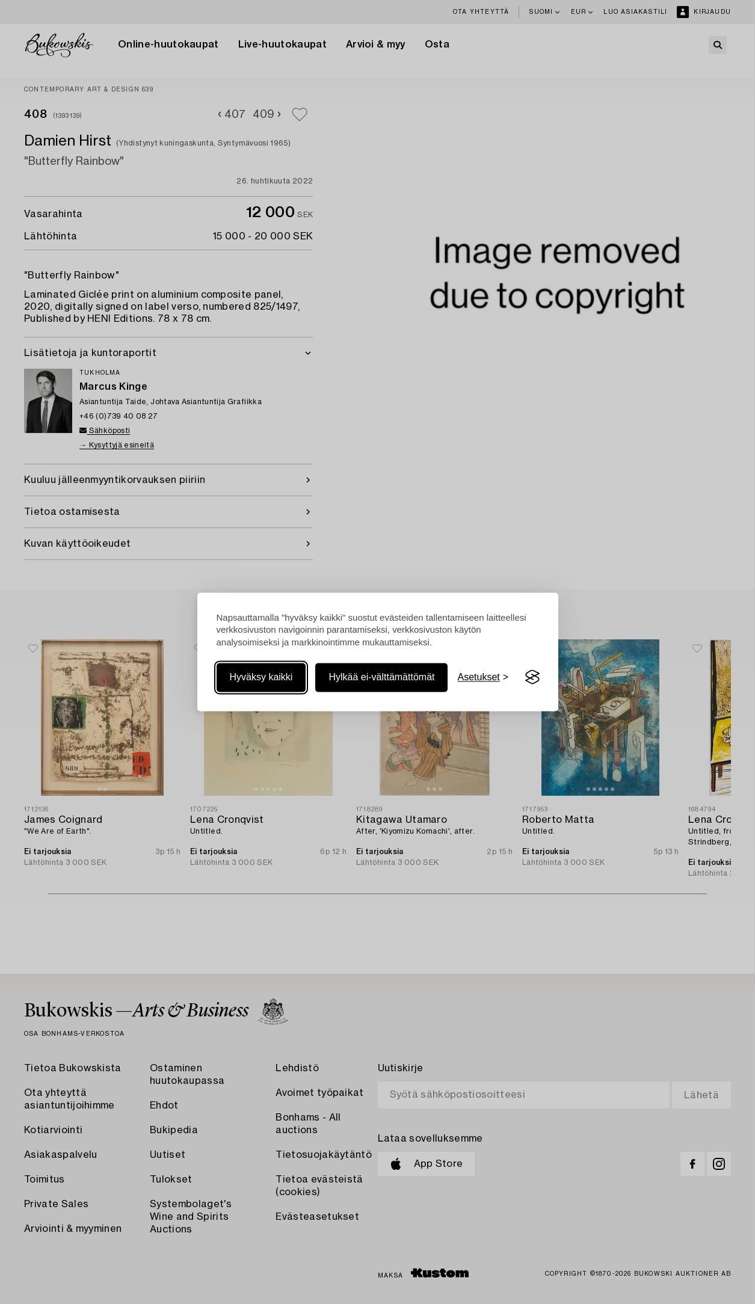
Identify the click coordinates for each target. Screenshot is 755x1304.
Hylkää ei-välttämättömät (381, 677)
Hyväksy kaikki (261, 677)
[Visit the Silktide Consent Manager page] (532, 677)
